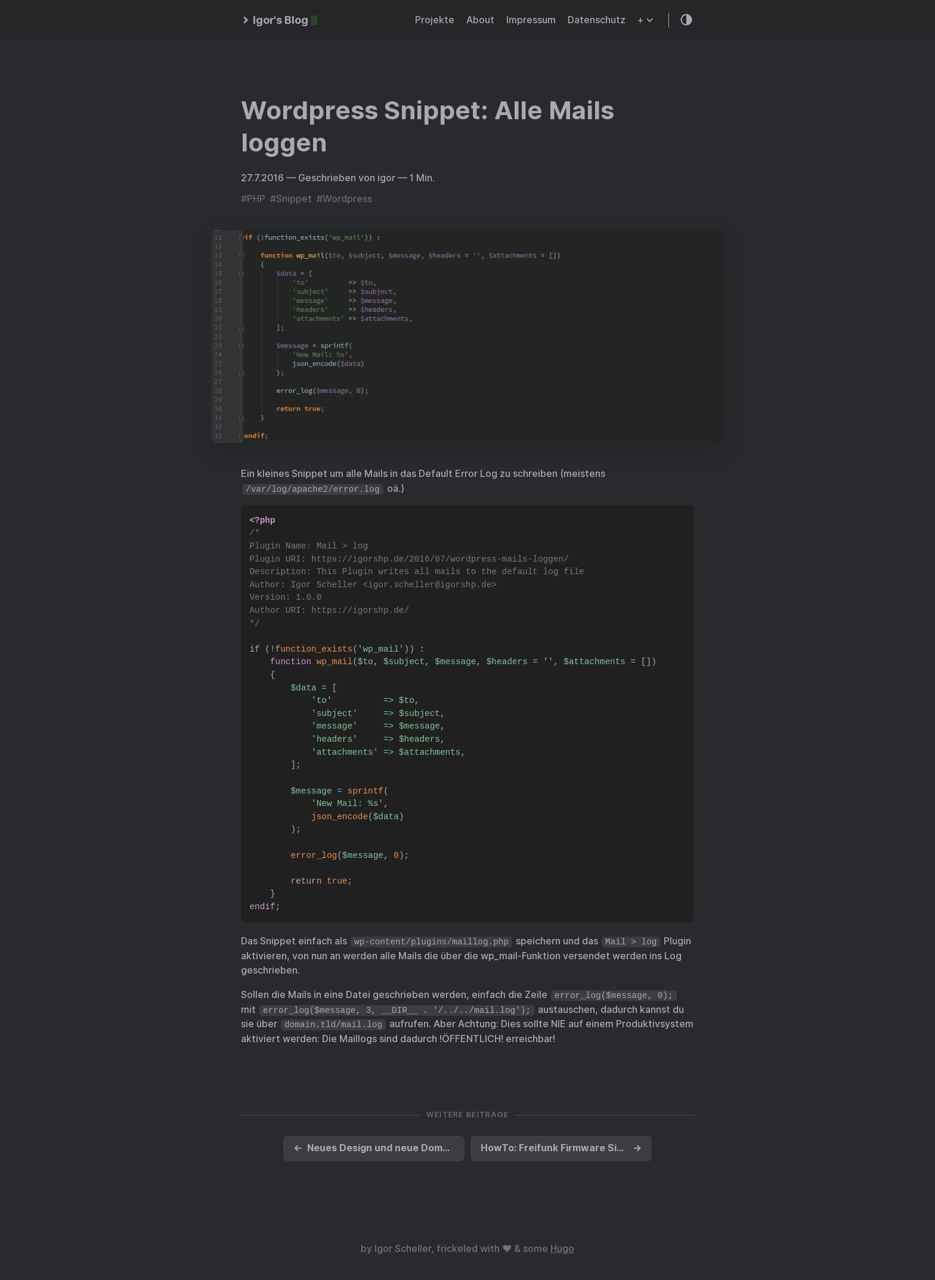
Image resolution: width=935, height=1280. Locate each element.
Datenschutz (597, 20)
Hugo (562, 1248)
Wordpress (347, 198)
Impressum (531, 20)
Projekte (434, 20)
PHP (256, 198)
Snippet (294, 198)
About (480, 20)
